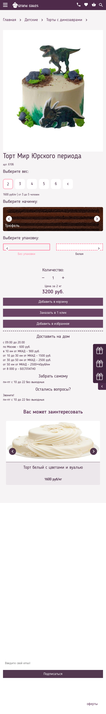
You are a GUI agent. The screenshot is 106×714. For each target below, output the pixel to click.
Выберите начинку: (20, 201)
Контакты (12, 584)
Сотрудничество (16, 602)
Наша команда (16, 608)
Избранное (13, 596)
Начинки (11, 590)
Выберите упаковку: (21, 238)
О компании (14, 572)
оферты (92, 704)
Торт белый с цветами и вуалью (53, 467)
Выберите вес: (16, 171)
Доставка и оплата (18, 578)
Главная (11, 566)
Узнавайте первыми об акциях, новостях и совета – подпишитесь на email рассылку (52, 653)
